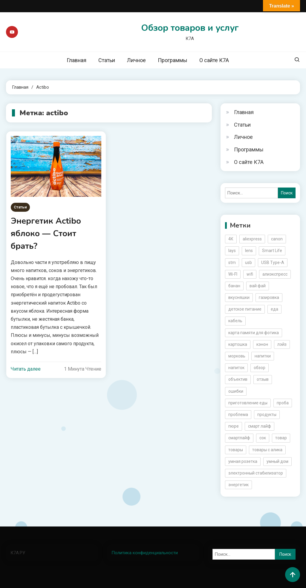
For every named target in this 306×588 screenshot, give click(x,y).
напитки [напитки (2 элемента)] (263, 356)
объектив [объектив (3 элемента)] (237, 379)
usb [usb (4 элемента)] (248, 262)
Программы (172, 60)
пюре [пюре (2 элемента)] (233, 426)
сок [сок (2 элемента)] (262, 437)
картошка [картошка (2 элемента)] (237, 344)
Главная (76, 60)
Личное (136, 60)
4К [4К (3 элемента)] (230, 239)
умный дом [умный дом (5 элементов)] (277, 461)
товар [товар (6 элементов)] (281, 437)
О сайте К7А (214, 60)
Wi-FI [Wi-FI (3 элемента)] (232, 274)
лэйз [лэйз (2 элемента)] (282, 344)
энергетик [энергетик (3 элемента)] (238, 484)
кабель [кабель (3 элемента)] (235, 320)
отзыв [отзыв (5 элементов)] (263, 379)
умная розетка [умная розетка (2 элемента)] (242, 461)
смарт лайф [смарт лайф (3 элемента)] (259, 426)
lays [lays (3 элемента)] (232, 250)
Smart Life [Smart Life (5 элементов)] (272, 250)
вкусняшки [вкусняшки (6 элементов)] (239, 297)
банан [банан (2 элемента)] (234, 285)
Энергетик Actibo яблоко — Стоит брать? (46, 233)
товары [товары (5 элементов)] (235, 449)
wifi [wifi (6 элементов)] (250, 274)
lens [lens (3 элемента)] (249, 250)
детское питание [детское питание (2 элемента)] (244, 309)
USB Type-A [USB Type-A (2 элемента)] (272, 262)
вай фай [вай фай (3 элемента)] (258, 285)
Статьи (106, 60)
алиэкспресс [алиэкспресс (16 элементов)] (274, 274)
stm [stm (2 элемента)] (232, 262)
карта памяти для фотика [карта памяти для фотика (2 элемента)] (253, 332)
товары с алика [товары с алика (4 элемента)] (267, 449)
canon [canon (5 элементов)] (277, 239)
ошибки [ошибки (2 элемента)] (235, 391)
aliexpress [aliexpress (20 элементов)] (252, 239)
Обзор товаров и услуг (190, 28)
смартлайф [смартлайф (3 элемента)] (239, 437)
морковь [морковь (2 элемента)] (236, 356)
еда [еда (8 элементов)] (274, 309)
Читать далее (26, 369)
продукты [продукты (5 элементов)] (266, 414)
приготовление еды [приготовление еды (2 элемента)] (247, 402)
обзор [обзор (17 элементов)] (259, 367)
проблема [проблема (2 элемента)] (238, 414)
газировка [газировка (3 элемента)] (269, 297)
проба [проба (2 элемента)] (283, 402)
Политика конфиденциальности (144, 552)
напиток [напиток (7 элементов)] (236, 367)
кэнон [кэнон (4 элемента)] (262, 344)
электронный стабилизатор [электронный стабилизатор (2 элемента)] (255, 473)
